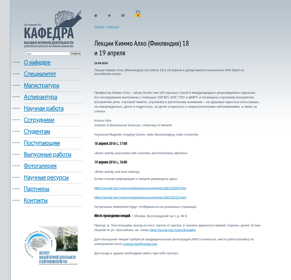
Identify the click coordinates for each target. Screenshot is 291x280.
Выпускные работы (47, 155)
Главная (99, 26)
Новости (112, 26)
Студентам (37, 132)
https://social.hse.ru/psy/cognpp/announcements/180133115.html (140, 197)
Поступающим (42, 143)
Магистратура (41, 86)
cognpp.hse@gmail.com (140, 244)
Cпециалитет (40, 74)
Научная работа (43, 109)
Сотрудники (39, 120)
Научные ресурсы (46, 178)
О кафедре (37, 63)
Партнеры (36, 189)
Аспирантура (40, 97)
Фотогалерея (40, 166)
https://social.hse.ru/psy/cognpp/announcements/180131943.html (140, 188)
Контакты (36, 201)
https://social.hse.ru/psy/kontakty (173, 230)
